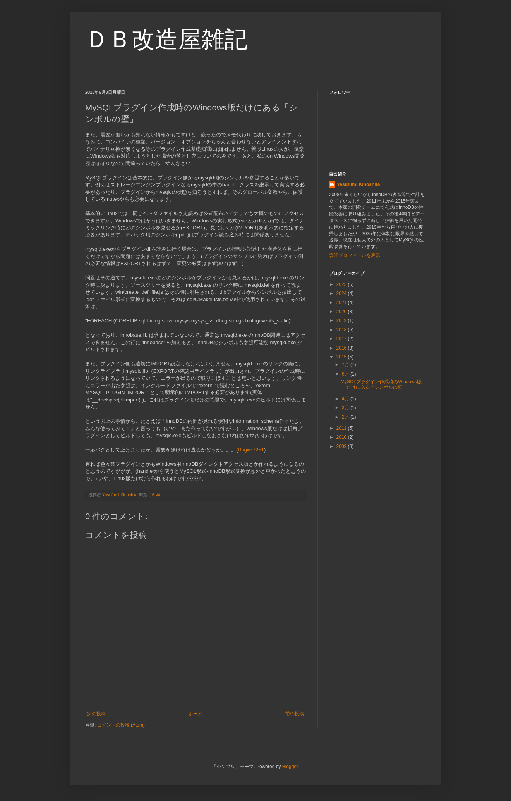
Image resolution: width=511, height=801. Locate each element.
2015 (342, 357)
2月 (346, 417)
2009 (342, 446)
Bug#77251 (251, 450)
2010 (342, 437)
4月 (346, 398)
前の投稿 (294, 714)
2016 (342, 348)
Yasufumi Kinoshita (358, 184)
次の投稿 (96, 714)
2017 (342, 338)
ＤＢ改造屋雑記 (166, 39)
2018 (342, 329)
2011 (342, 428)
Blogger (290, 766)
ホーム (195, 714)
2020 (342, 311)
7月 (346, 364)
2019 (342, 320)
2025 (342, 284)
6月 (346, 374)
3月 (346, 407)
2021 (342, 302)
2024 (342, 293)
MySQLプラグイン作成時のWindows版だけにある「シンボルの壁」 (381, 384)
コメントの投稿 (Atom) (121, 725)
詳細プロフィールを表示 (354, 255)
